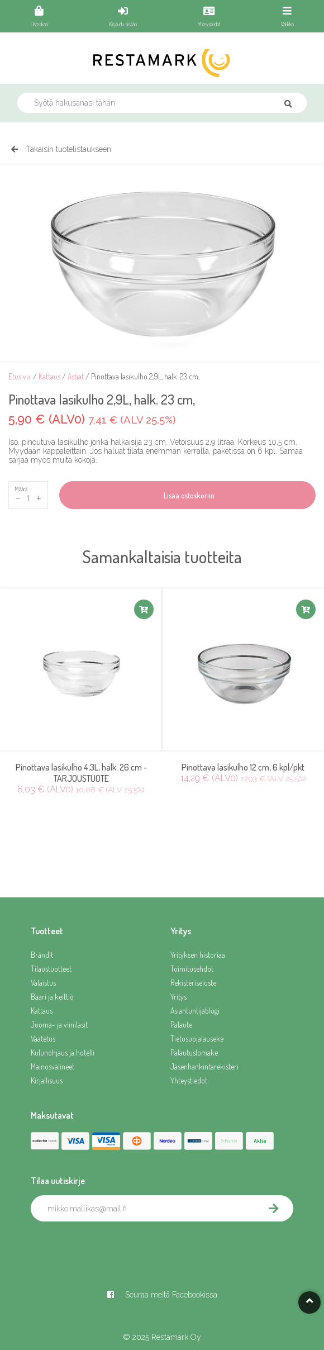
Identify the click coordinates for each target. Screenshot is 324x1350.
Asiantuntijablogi (195, 1010)
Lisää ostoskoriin (187, 495)
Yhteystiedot (188, 1080)
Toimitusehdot (191, 968)
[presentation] (116, 1246)
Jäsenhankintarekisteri (204, 1066)
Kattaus (49, 376)
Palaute (181, 1024)
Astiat (76, 376)
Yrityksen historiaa (197, 954)
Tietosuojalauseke (196, 1038)
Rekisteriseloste (193, 982)
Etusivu (19, 376)
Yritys (178, 996)
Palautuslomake (194, 1052)
